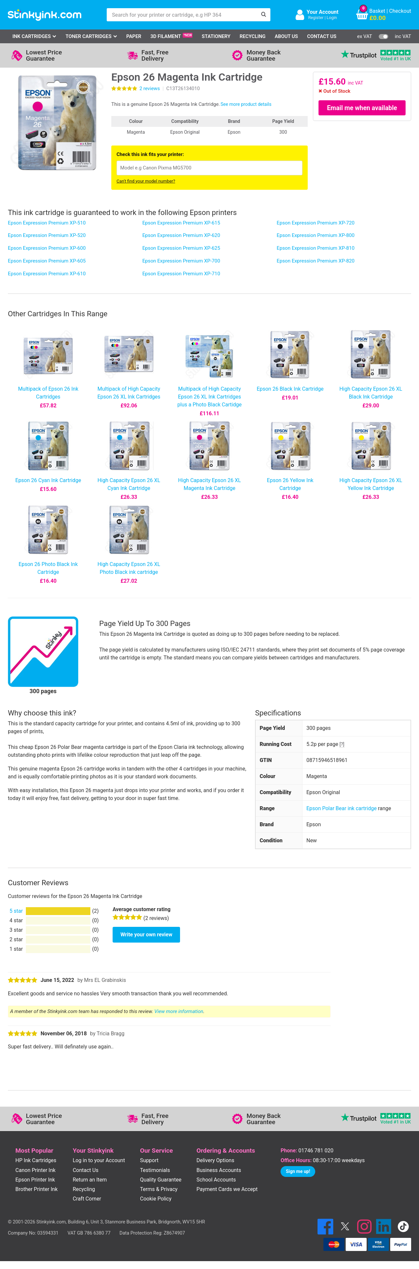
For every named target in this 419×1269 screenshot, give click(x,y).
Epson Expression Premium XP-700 (181, 261)
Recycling (252, 36)
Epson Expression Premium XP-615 (181, 223)
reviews (149, 88)
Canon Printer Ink (35, 1170)
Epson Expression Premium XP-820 (316, 261)
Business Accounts (218, 1170)
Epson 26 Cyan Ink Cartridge (48, 480)
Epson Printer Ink (35, 1180)
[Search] (263, 14)
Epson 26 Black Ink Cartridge (290, 389)
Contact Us (322, 36)
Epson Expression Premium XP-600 (47, 248)
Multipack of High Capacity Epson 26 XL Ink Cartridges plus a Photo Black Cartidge (209, 397)
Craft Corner (87, 1199)
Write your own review (146, 934)
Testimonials (155, 1170)
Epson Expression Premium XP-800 (316, 235)
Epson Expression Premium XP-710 (181, 274)
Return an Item (90, 1180)
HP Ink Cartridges (35, 1160)
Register (315, 17)
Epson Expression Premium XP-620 (181, 235)
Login (332, 17)
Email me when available (362, 108)
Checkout (400, 11)
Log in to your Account (99, 1160)
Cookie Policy (156, 1199)
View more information (179, 1011)
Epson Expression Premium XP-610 (47, 274)
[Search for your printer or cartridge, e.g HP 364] (182, 14)
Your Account (322, 12)
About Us (286, 36)
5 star (16, 911)
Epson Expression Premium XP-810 (316, 248)
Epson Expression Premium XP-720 (316, 223)
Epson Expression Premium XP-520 (47, 235)
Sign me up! (298, 1171)
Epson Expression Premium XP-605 (47, 261)
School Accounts (216, 1180)
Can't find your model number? (146, 181)
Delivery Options (215, 1160)
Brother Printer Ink (36, 1189)
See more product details (246, 104)
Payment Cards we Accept (227, 1189)
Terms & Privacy (159, 1189)
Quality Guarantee (160, 1180)
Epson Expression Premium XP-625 (181, 248)
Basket (377, 11)
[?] (341, 744)
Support (149, 1160)
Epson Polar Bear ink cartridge (341, 808)
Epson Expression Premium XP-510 (47, 223)
